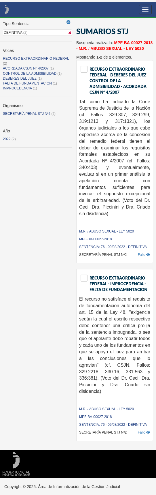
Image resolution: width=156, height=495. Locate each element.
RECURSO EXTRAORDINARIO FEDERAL (36, 59)
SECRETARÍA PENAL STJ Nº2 (26, 114)
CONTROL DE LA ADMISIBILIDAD (29, 74)
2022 (7, 139)
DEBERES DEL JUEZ (20, 78)
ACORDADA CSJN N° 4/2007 (26, 68)
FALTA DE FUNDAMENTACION (27, 83)
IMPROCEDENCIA (17, 88)
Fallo (144, 255)
